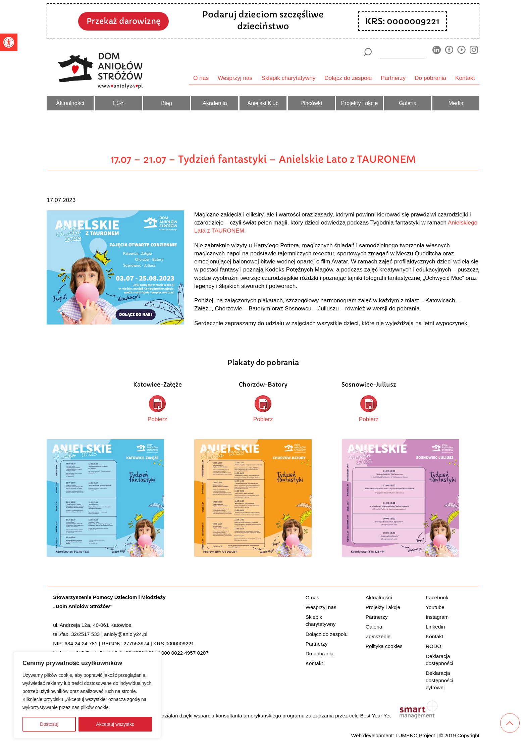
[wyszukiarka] (402, 52)
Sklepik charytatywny (288, 77)
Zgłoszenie (378, 636)
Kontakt (465, 77)
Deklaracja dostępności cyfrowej (439, 680)
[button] (8, 42)
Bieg (166, 103)
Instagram (437, 617)
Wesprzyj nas (235, 77)
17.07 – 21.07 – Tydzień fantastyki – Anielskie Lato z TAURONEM (263, 159)
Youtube (435, 607)
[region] (87, 695)
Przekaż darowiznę (123, 21)
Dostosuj (49, 724)
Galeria (408, 103)
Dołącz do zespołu (348, 77)
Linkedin (435, 627)
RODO (433, 646)
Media (456, 103)
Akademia (215, 103)
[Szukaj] (367, 52)
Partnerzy (393, 77)
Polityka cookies (384, 646)
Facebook (437, 597)
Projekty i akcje (359, 103)
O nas (201, 77)
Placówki (311, 103)
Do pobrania (430, 77)
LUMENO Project (415, 735)
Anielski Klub (262, 103)
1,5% (118, 103)
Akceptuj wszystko (115, 724)
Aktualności (70, 103)
